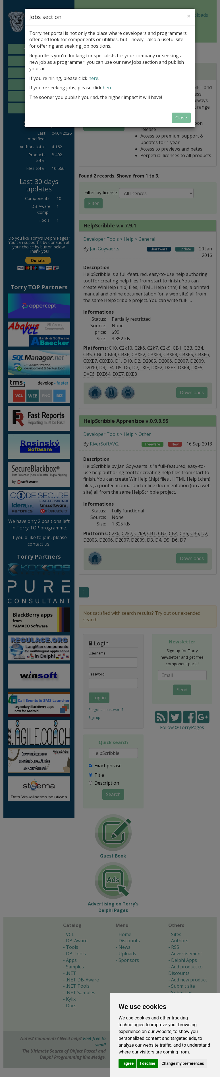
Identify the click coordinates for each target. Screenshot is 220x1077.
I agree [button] (127, 1063)
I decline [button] (147, 1063)
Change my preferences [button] (182, 1063)
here (93, 78)
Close (181, 118)
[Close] (189, 15)
